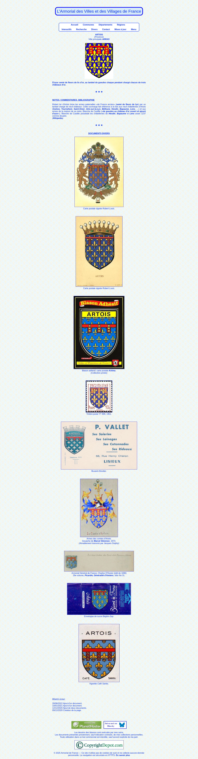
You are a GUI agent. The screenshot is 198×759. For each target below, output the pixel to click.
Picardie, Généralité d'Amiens (99, 575)
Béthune (106, 109)
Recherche (81, 29)
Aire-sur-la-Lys (93, 109)
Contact (106, 29)
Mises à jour (120, 29)
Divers (94, 29)
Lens (132, 109)
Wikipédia (58, 118)
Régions (121, 25)
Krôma (112, 371)
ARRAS (106, 39)
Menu (133, 29)
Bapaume (124, 109)
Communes (88, 25)
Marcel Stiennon (102, 541)
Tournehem (66, 109)
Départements (105, 25)
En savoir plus (123, 755)
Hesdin (114, 109)
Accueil (74, 25)
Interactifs (66, 29)
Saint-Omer (79, 109)
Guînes (56, 109)
